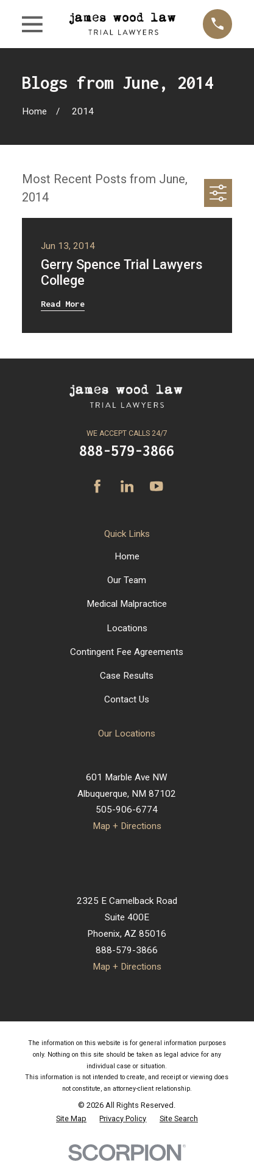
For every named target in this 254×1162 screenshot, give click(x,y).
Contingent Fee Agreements (126, 651)
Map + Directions (127, 826)
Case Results (126, 675)
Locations (127, 628)
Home (127, 556)
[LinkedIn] (127, 486)
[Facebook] (97, 486)
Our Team (126, 580)
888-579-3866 (126, 451)
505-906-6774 (127, 809)
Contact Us (126, 699)
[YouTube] (156, 486)
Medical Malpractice (126, 603)
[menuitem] (71, 1118)
